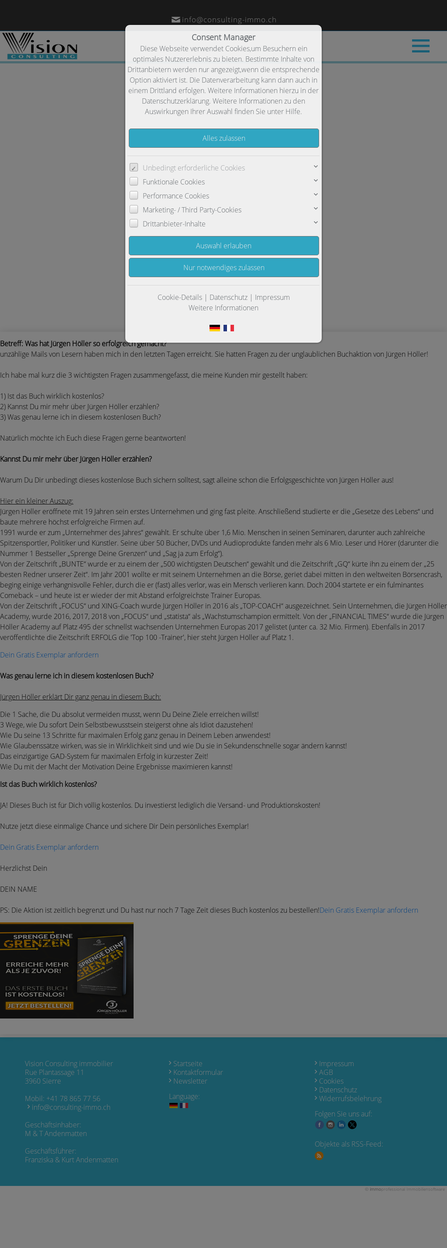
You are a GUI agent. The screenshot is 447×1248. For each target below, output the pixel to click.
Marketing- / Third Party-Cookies (192, 210)
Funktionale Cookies (174, 182)
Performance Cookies (176, 196)
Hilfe (292, 111)
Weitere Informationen (223, 308)
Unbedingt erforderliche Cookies (194, 168)
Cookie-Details (180, 297)
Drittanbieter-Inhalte (174, 224)
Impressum (272, 297)
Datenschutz (229, 297)
